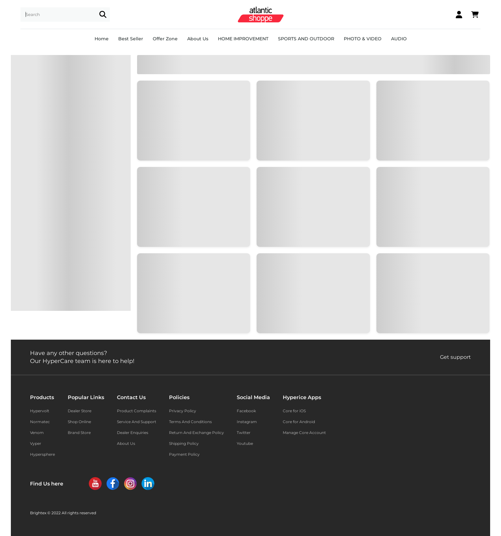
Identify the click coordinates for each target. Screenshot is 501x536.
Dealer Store (79, 410)
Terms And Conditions (190, 421)
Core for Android (299, 421)
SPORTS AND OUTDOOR (306, 39)
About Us (197, 39)
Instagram (247, 421)
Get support (455, 357)
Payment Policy (184, 454)
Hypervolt (39, 410)
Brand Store (79, 432)
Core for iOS (294, 410)
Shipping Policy (184, 443)
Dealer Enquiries (132, 432)
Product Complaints (136, 410)
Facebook (246, 410)
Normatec (40, 421)
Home (102, 39)
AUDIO (399, 39)
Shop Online (79, 421)
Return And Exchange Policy (196, 432)
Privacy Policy (182, 410)
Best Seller (130, 39)
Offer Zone (165, 39)
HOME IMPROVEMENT (243, 39)
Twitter (243, 432)
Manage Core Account (304, 432)
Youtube (245, 443)
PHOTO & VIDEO (363, 39)
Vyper (35, 443)
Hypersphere (42, 454)
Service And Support (136, 421)
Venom (37, 432)
